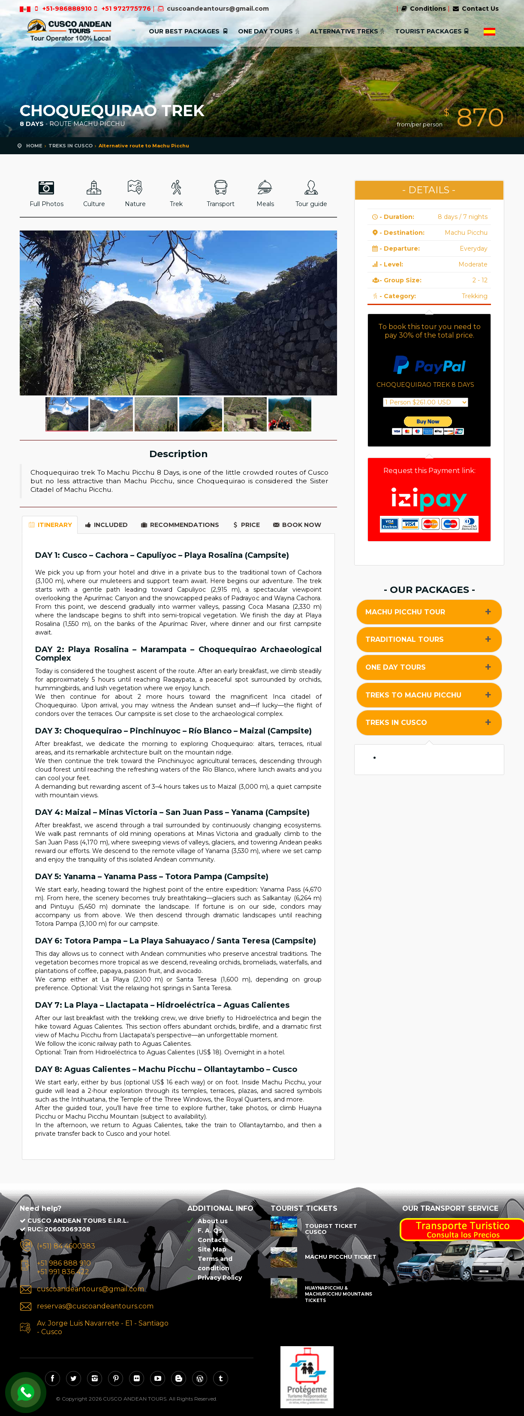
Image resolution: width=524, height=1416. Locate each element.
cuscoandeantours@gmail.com (218, 8)
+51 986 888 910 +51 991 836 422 (64, 1267)
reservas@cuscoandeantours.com (95, 1306)
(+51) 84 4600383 (66, 1246)
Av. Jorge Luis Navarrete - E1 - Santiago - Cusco (103, 1327)
